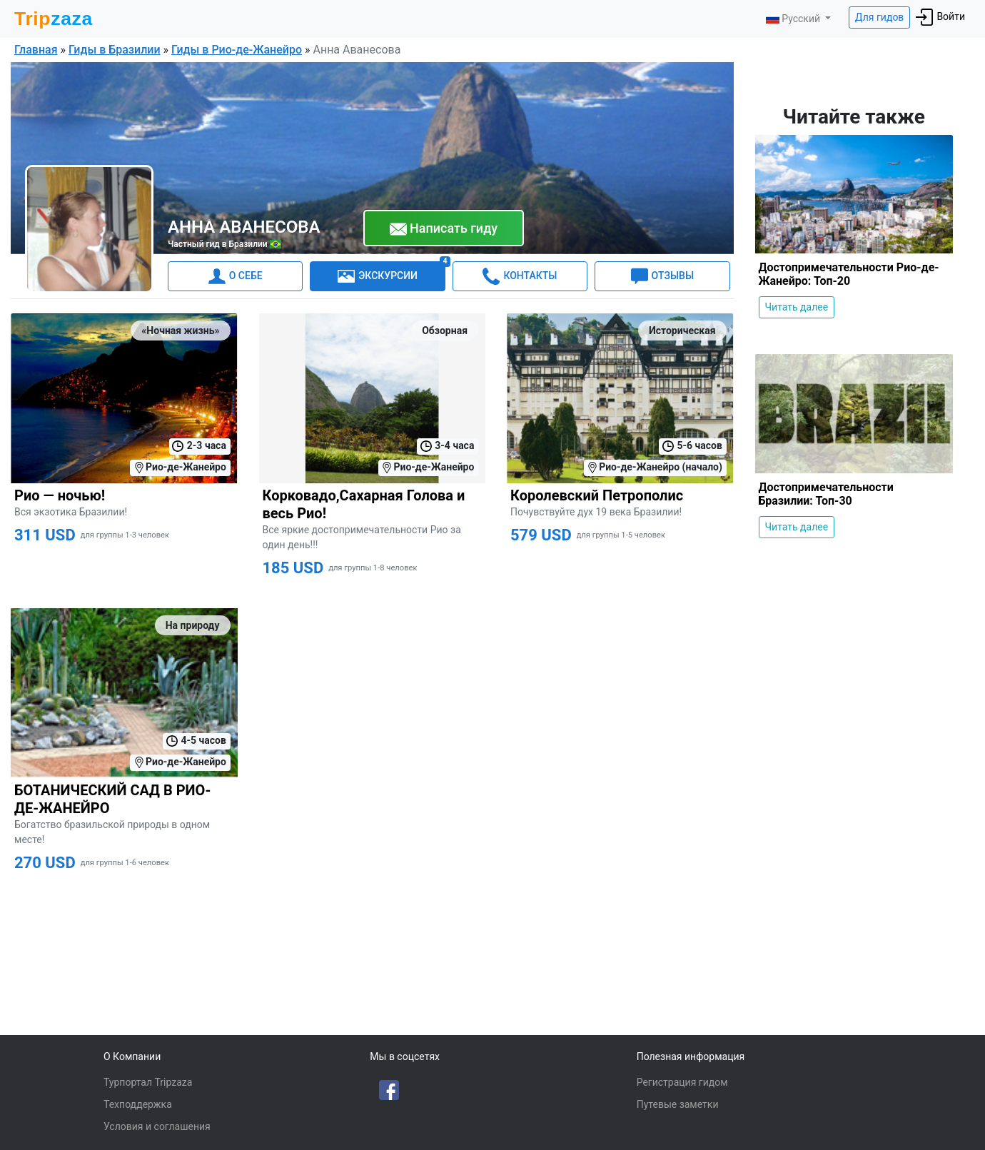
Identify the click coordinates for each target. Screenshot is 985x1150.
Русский (794, 18)
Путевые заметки (678, 1104)
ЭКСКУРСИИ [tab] (391, 273)
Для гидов (879, 17)
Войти (940, 17)
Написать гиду (444, 229)
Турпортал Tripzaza (147, 1082)
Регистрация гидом (682, 1082)
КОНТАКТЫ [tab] (520, 276)
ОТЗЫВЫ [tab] (662, 276)
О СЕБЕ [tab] (235, 276)
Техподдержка (137, 1104)
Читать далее (797, 307)
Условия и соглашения (157, 1126)
